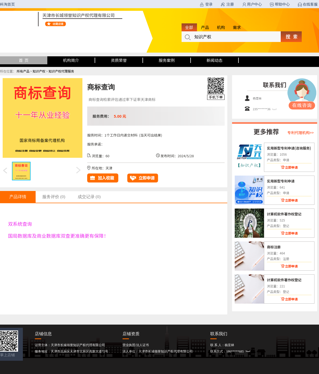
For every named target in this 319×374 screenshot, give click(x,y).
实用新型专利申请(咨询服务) (289, 148)
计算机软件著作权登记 (284, 213)
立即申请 (291, 167)
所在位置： (8, 71)
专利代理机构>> (300, 132)
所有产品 (23, 71)
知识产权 (39, 71)
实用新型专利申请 (281, 180)
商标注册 (274, 246)
